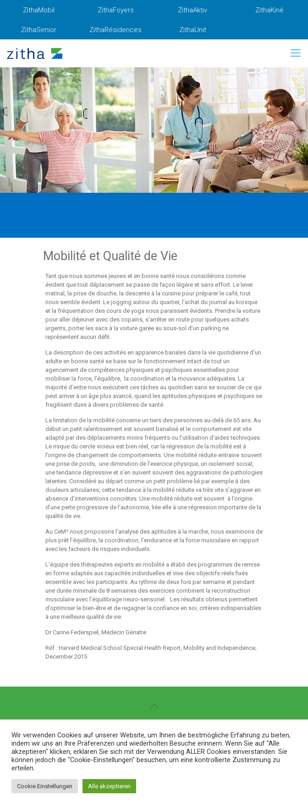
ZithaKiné (269, 10)
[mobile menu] (295, 53)
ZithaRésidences (115, 30)
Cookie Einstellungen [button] (44, 786)
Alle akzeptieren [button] (109, 786)
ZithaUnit (192, 30)
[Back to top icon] (154, 705)
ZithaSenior (38, 30)
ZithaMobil (39, 10)
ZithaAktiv (192, 10)
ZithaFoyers (116, 10)
